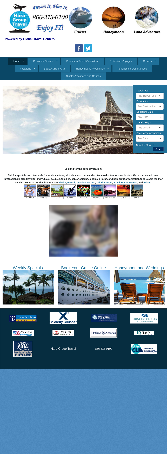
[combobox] (150, 96)
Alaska (62, 182)
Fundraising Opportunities (132, 68)
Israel (116, 182)
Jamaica (81, 182)
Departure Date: (144, 111)
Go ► (158, 149)
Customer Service (43, 61)
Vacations (25, 68)
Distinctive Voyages (121, 61)
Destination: (142, 101)
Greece (133, 182)
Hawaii (71, 182)
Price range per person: (148, 133)
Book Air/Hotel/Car (54, 68)
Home (16, 61)
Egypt (124, 182)
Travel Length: (144, 122)
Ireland (147, 182)
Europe (108, 182)
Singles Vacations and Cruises (83, 75)
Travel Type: (142, 90)
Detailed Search (145, 145)
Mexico (91, 182)
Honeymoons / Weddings (90, 68)
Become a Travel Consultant (82, 61)
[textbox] (149, 96)
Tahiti (99, 182)
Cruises (147, 61)
